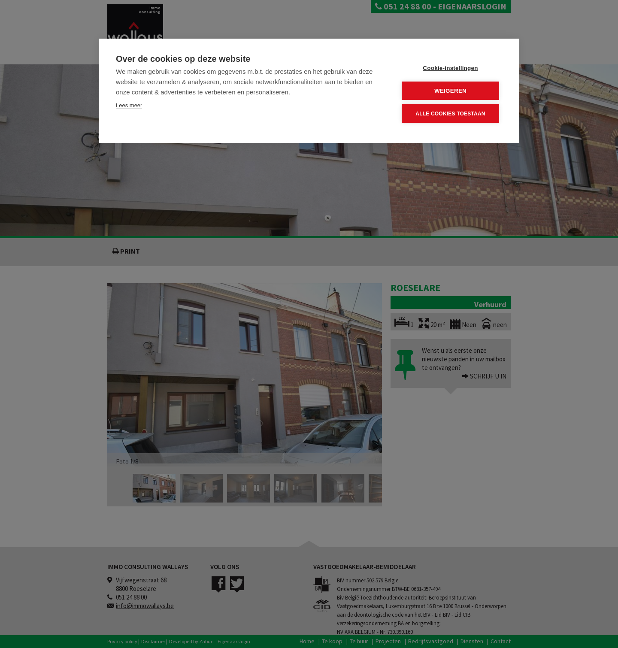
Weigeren (450, 91)
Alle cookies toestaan (450, 114)
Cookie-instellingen (450, 68)
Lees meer (129, 105)
